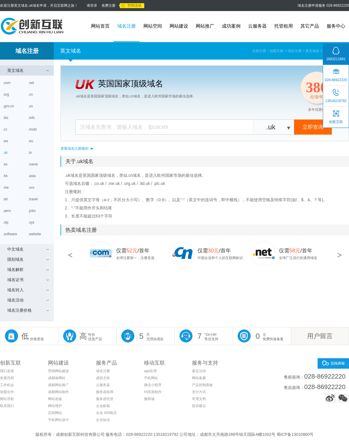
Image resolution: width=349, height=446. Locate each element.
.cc (5, 129)
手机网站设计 (58, 420)
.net (31, 83)
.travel (33, 199)
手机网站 (151, 378)
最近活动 (199, 371)
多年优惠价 (316, 109)
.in (30, 153)
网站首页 (100, 26)
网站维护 (55, 406)
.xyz (31, 222)
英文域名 (312, 51)
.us (30, 106)
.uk (5, 153)
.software (10, 234)
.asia (32, 176)
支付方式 (199, 392)
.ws (5, 141)
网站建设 (179, 26)
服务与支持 (205, 363)
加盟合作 (7, 392)
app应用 (150, 371)
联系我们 (7, 406)
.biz (6, 118)
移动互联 (154, 363)
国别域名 (15, 259)
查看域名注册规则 (74, 149)
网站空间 (152, 26)
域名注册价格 (19, 310)
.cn (31, 94)
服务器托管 (104, 399)
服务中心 (336, 26)
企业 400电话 (106, 413)
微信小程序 (152, 385)
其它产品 (309, 26)
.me (6, 187)
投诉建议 (199, 406)
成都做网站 (56, 378)
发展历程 (7, 378)
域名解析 (15, 269)
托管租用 (283, 26)
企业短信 (103, 420)
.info (32, 118)
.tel (5, 199)
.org (6, 94)
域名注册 (126, 26)
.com (7, 83)
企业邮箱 (103, 406)
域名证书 (15, 279)
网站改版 (55, 399)
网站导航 (7, 399)
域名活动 (15, 300)
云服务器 (257, 26)
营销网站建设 (58, 371)
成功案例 (231, 26)
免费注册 (108, 5)
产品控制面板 (202, 385)
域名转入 (15, 290)
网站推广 (205, 26)
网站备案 (199, 378)
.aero (7, 211)
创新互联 (277, 51)
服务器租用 (104, 392)
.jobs (32, 211)
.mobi (33, 129)
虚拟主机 (103, 378)
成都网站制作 (58, 392)
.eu (31, 141)
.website (35, 234)
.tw (5, 164)
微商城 (149, 399)
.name (33, 164)
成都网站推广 (58, 385)
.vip (6, 222)
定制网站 (55, 413)
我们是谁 (7, 371)
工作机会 (7, 385)
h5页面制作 (153, 392)
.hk (5, 176)
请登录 (92, 5)
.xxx (31, 187)
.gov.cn (9, 106)
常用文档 (199, 399)
